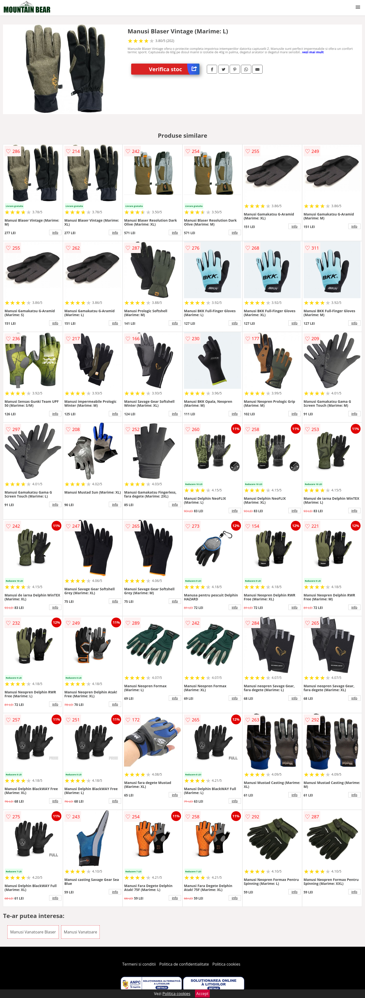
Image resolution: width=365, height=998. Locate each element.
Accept (202, 993)
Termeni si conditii (139, 964)
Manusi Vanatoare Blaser (33, 932)
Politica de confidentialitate (184, 964)
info (55, 232)
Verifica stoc (174, 69)
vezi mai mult (313, 52)
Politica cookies (226, 964)
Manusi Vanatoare (80, 932)
